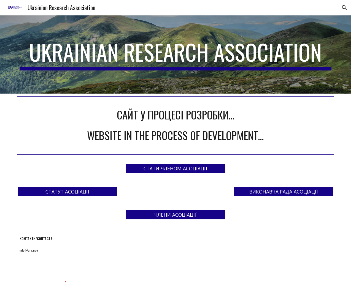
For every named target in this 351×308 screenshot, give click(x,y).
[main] (175, 54)
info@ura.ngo (29, 250)
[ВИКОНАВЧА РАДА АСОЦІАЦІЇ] (283, 191)
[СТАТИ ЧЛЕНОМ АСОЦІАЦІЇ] (175, 168)
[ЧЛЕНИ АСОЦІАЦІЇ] (175, 214)
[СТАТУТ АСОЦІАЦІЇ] (67, 191)
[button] (344, 7)
